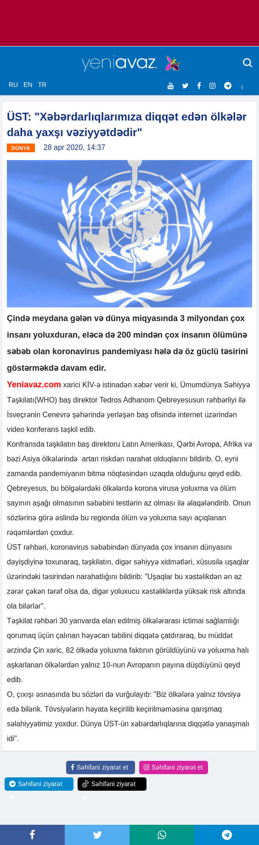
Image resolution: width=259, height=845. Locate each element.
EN (27, 84)
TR (42, 84)
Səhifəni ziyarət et (99, 767)
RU (13, 84)
